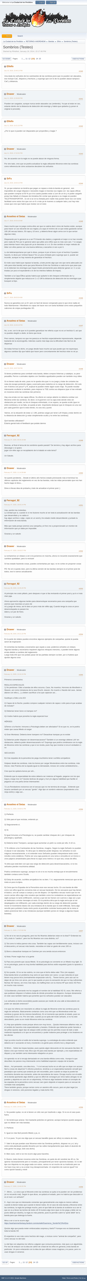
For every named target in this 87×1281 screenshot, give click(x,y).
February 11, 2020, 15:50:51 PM (15, 809)
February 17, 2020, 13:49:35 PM (15, 1186)
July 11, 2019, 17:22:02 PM (13, 153)
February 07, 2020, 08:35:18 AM (15, 440)
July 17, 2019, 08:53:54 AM (13, 297)
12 (29, 59)
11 (26, 59)
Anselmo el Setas (16, 216)
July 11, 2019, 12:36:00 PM (13, 98)
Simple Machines (20, 1278)
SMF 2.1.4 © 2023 (7, 1278)
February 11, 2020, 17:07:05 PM (15, 930)
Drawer (10, 94)
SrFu (9, 178)
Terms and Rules (72, 1278)
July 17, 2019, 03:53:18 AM (13, 221)
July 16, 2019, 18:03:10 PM (13, 183)
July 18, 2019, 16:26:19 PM (13, 325)
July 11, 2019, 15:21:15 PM (13, 125)
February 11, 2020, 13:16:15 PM (15, 674)
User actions (78, 59)
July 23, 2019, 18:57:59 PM (13, 368)
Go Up (5, 1262)
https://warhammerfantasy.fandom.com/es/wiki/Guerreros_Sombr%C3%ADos (36, 1223)
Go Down (6, 59)
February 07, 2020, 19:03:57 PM (15, 550)
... (24, 59)
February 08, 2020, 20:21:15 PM (15, 634)
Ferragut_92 (13, 435)
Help (63, 1278)
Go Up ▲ (82, 1278)
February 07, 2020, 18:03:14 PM (15, 505)
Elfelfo (10, 66)
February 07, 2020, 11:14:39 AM (15, 472)
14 (37, 59)
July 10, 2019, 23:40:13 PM (13, 70)
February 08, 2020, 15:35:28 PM (15, 588)
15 (40, 59)
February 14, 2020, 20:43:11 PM (15, 1107)
